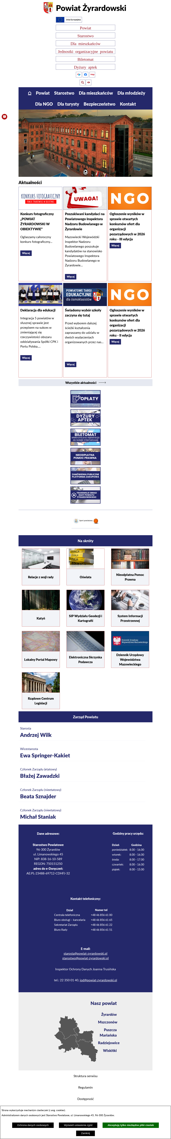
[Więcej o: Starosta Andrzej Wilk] (82, 732)
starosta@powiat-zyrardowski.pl (85, 953)
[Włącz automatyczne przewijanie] (85, 171)
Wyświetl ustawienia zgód (78, 1125)
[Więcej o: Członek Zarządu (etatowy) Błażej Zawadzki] (82, 773)
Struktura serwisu (86, 1076)
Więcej (27, 253)
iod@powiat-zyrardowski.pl (98, 980)
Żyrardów (109, 1014)
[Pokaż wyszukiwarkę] (89, 82)
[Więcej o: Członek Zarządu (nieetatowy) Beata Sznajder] (82, 794)
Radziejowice (107, 1042)
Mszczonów (107, 1022)
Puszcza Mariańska (108, 1032)
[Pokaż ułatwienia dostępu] (82, 82)
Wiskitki (110, 1050)
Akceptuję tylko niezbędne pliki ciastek (131, 1125)
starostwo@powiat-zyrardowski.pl (85, 958)
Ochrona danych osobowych (33, 1125)
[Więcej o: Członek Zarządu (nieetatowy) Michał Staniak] (82, 814)
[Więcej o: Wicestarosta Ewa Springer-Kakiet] (82, 753)
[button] (77, 166)
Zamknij (85, 1133)
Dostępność (85, 1099)
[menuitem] (29, 92)
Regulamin (85, 1087)
